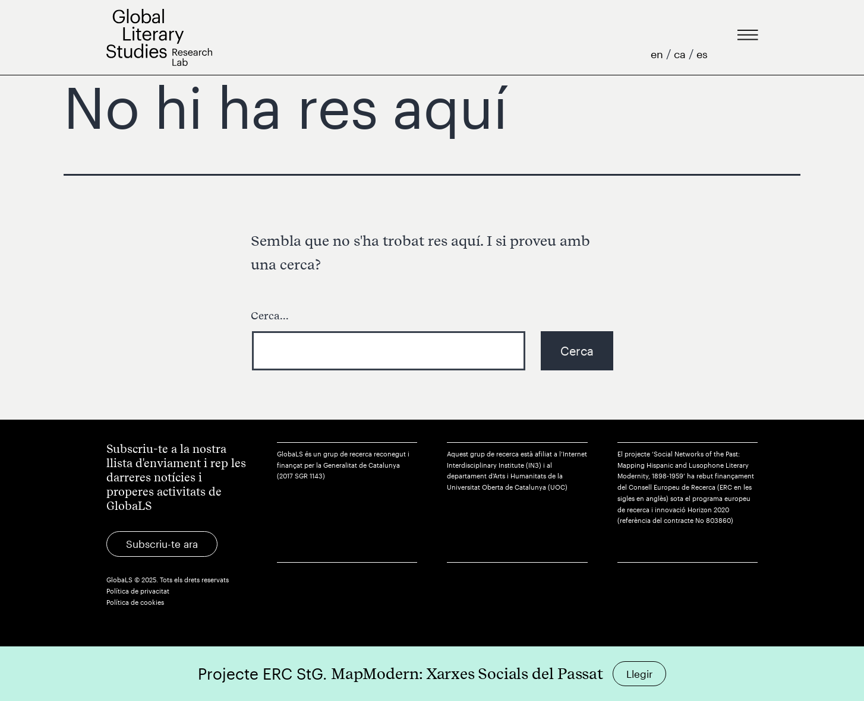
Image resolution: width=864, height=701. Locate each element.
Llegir (639, 674)
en (658, 54)
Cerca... (270, 315)
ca (681, 54)
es (702, 54)
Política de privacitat (137, 591)
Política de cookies (135, 602)
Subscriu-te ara (162, 544)
